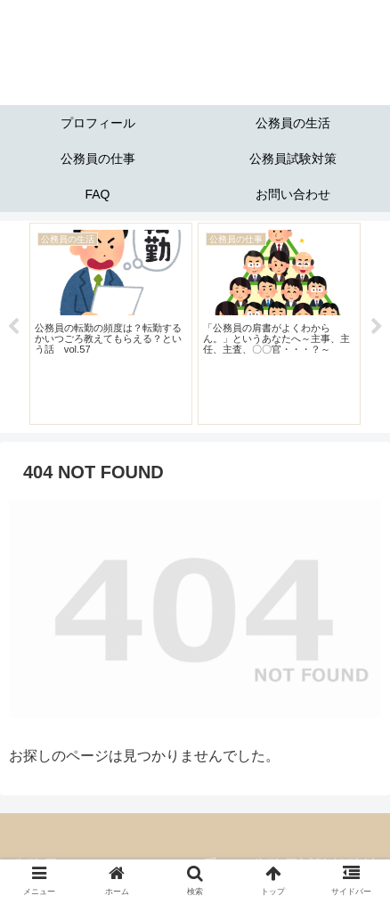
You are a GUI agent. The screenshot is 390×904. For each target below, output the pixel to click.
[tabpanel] (110, 323)
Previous (13, 327)
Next (377, 327)
